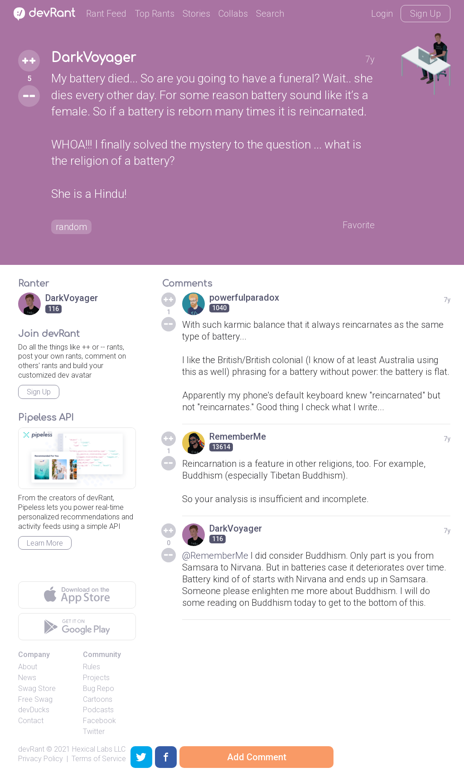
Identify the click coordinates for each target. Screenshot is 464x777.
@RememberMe (215, 555)
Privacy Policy (40, 758)
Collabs (233, 13)
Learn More (45, 543)
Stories (196, 13)
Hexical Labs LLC (99, 749)
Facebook (99, 720)
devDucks (33, 709)
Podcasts (98, 709)
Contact (31, 720)
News (27, 677)
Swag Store (37, 688)
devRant (31, 749)
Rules (91, 666)
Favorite (359, 225)
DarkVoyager (93, 58)
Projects (96, 677)
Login (382, 13)
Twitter (94, 731)
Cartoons (97, 699)
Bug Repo (98, 688)
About (27, 666)
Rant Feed (106, 13)
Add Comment (256, 757)
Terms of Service (99, 758)
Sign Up (425, 13)
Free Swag (35, 699)
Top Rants (154, 13)
